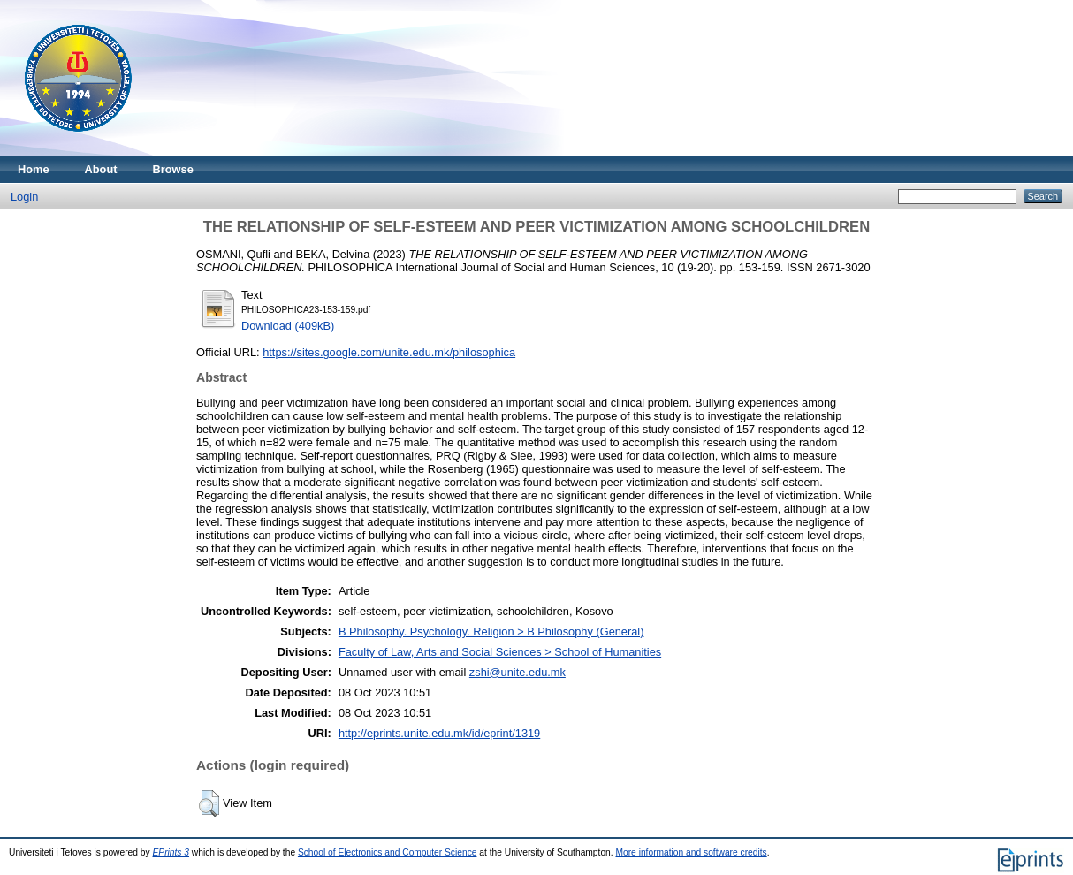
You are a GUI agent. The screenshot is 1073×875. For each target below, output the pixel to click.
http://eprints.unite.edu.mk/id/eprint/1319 (439, 733)
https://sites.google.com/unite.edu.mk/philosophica (389, 352)
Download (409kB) (287, 325)
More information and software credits (690, 852)
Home (33, 169)
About (101, 169)
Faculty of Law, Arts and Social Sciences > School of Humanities (500, 651)
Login (24, 196)
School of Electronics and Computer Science (387, 852)
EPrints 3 (171, 852)
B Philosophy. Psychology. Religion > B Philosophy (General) (491, 631)
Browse (173, 169)
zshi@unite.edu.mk (517, 672)
